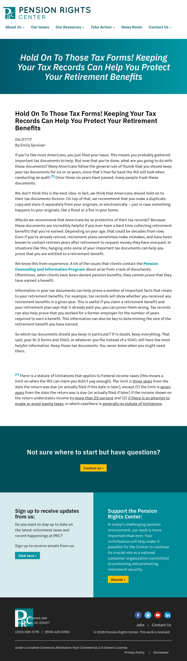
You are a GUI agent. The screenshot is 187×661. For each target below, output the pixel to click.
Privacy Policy (134, 652)
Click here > (27, 555)
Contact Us (160, 27)
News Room (131, 27)
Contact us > (93, 467)
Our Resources (70, 27)
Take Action (103, 27)
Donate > (118, 579)
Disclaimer (161, 652)
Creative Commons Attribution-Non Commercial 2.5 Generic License (77, 647)
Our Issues (40, 27)
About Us (14, 27)
